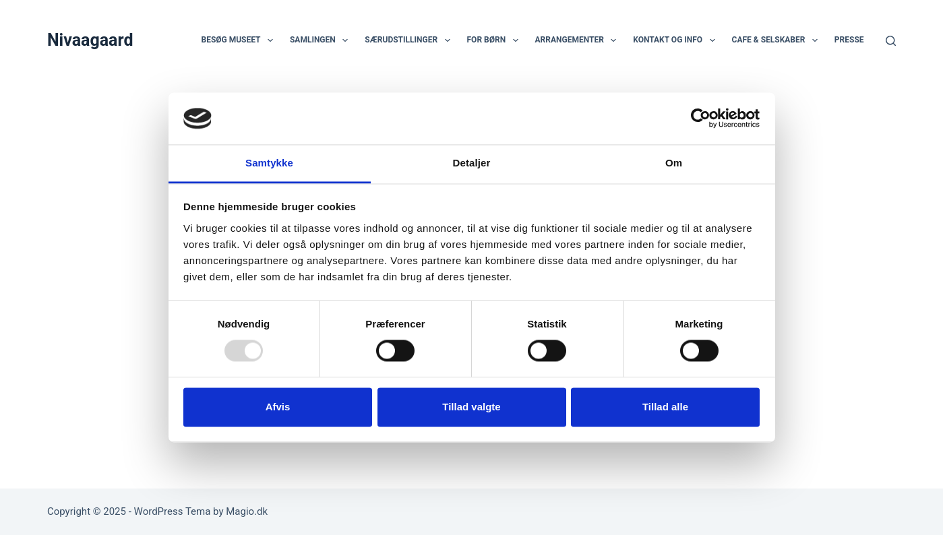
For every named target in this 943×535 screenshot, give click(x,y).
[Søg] (891, 41)
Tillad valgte (471, 406)
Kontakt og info (676, 40)
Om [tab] (673, 162)
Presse (849, 39)
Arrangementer (578, 40)
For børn (495, 40)
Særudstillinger (410, 40)
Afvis (278, 406)
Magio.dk (247, 511)
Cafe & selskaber (777, 40)
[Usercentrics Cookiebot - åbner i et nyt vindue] (701, 118)
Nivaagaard (90, 40)
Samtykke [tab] (269, 162)
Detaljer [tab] (472, 162)
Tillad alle (665, 406)
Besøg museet (239, 40)
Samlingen (321, 40)
